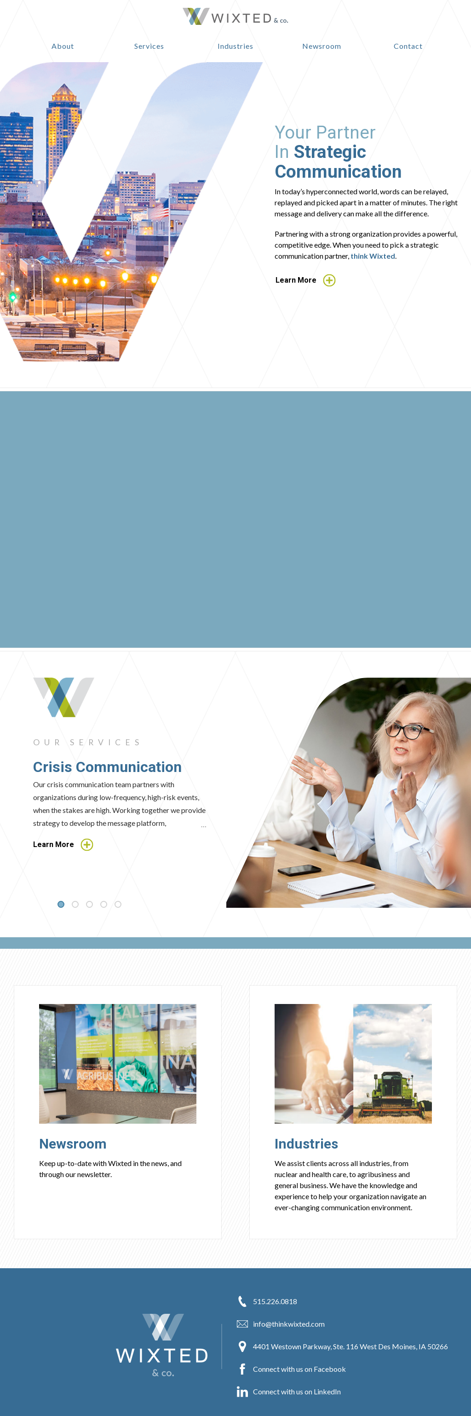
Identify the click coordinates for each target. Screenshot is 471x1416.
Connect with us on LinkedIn (289, 1391)
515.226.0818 (267, 1301)
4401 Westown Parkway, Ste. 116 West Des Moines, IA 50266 (342, 1346)
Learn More (306, 280)
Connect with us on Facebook (291, 1369)
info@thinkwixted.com (281, 1323)
